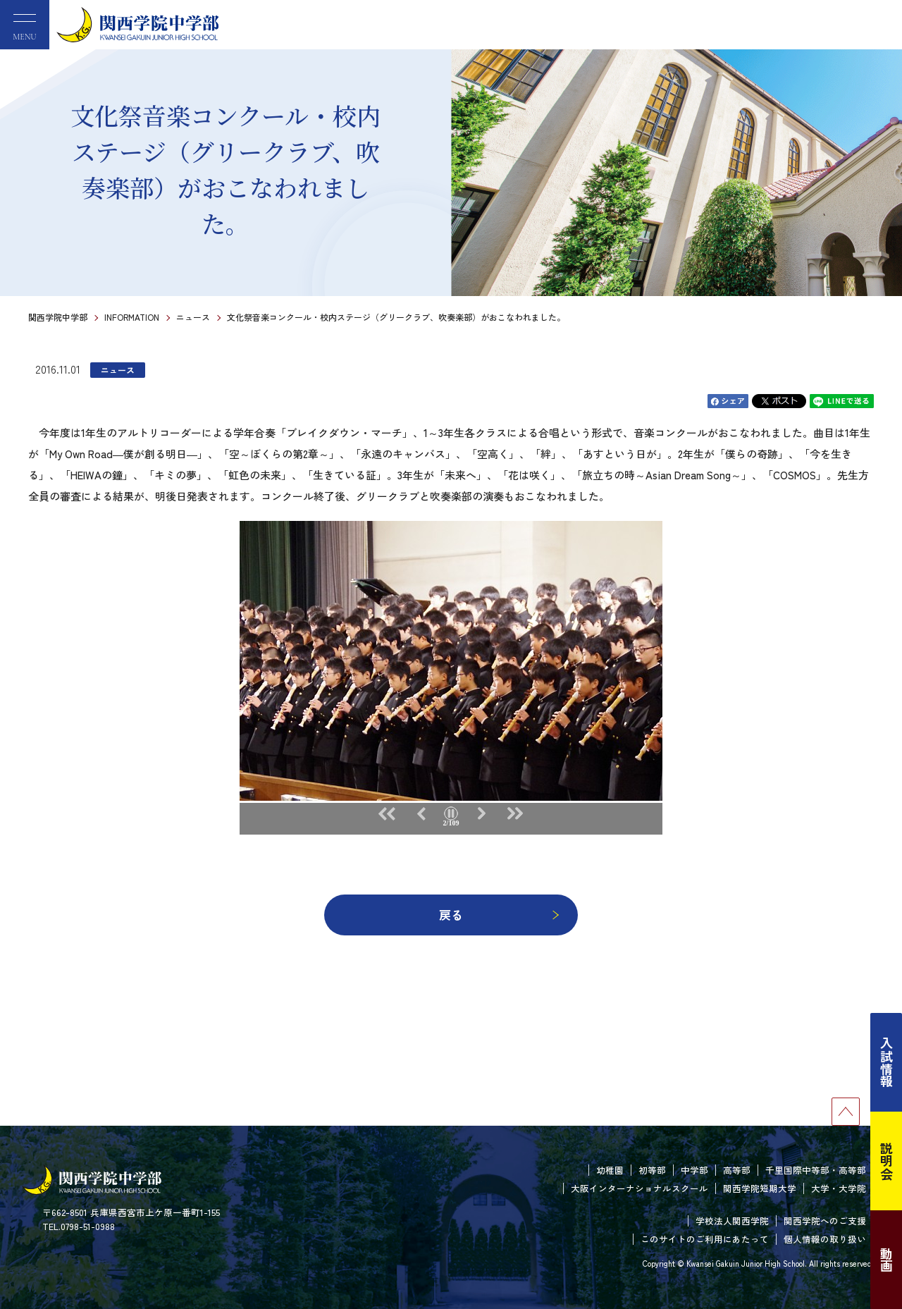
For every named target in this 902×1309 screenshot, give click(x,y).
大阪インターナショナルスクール (639, 1188)
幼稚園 (610, 1169)
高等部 (736, 1169)
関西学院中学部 (57, 317)
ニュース (193, 317)
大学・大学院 (838, 1188)
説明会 (886, 1161)
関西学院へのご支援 (825, 1220)
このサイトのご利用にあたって (705, 1239)
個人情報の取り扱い (825, 1239)
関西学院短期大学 (759, 1188)
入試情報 (886, 1062)
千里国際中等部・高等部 (815, 1169)
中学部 (694, 1169)
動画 (886, 1259)
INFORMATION (131, 317)
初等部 (652, 1169)
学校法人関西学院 (732, 1220)
